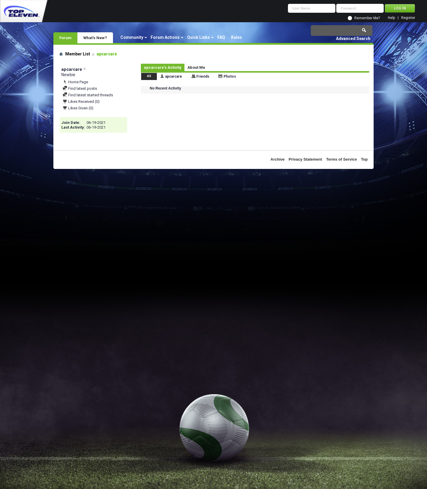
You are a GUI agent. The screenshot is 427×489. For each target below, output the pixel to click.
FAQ (221, 37)
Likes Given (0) (78, 108)
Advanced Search (353, 38)
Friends (202, 76)
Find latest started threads (88, 95)
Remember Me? (367, 18)
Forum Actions (165, 37)
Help (391, 18)
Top (364, 159)
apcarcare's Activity (162, 67)
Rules (236, 37)
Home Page (75, 82)
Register (408, 18)
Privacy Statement (305, 159)
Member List (77, 54)
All (149, 76)
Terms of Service (341, 159)
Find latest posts (80, 88)
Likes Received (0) (81, 101)
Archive (277, 159)
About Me (196, 67)
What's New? (95, 37)
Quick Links (198, 37)
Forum (65, 37)
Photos (230, 76)
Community (131, 37)
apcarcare (173, 76)
